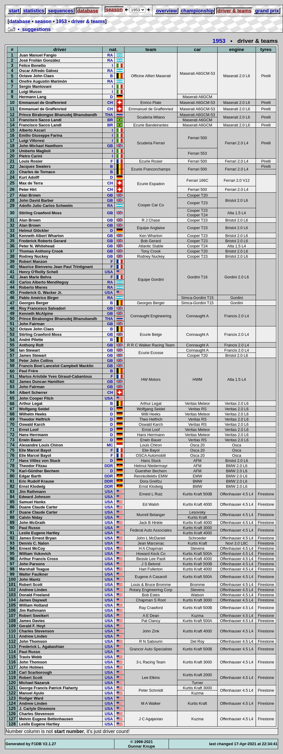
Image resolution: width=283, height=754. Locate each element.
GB (110, 145)
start (14, 10)
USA (109, 272)
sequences (60, 10)
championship (197, 10)
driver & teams (234, 10)
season (114, 9)
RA (110, 55)
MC (110, 445)
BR (110, 120)
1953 (61, 21)
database (87, 10)
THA (109, 114)
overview (166, 10)
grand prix (267, 10)
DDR (108, 465)
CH (110, 102)
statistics (33, 10)
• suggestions (29, 29)
